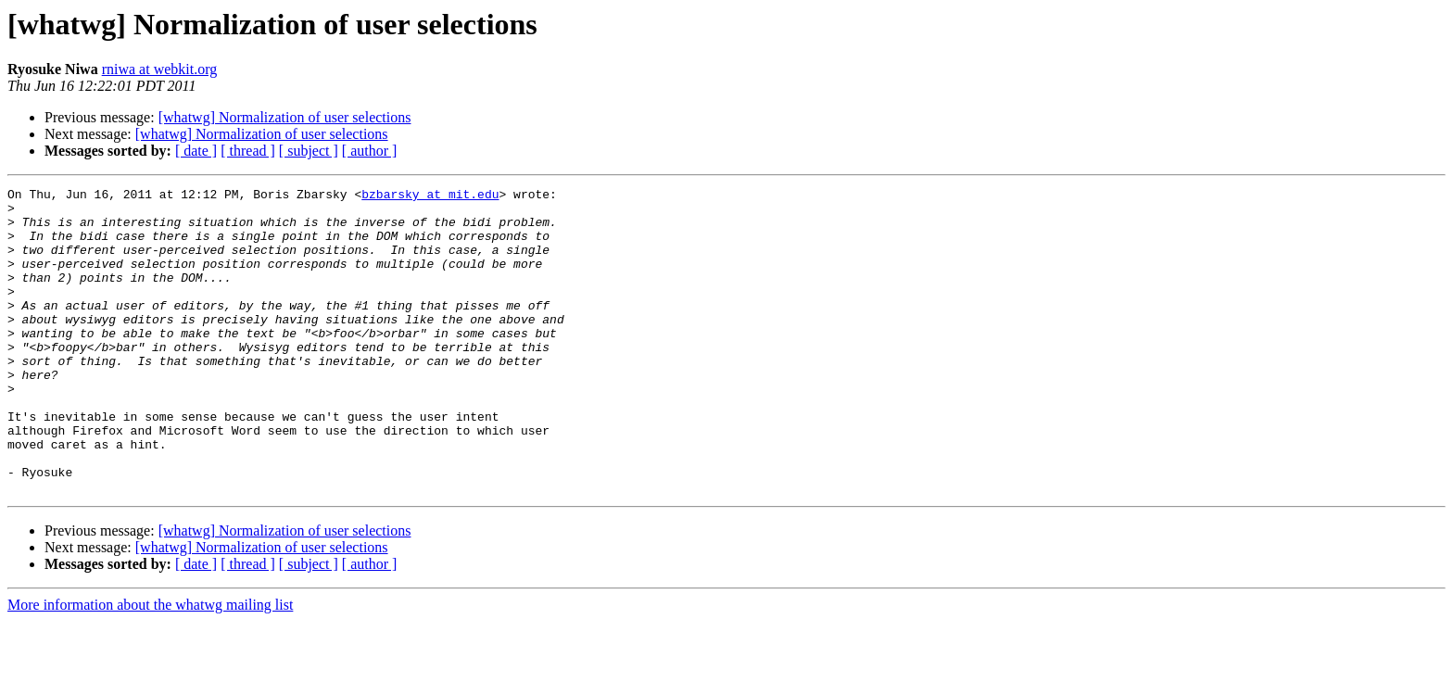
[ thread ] (248, 150)
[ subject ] (308, 150)
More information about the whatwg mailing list (150, 666)
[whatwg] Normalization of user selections (284, 117)
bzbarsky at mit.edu (430, 196)
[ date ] (196, 150)
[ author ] (370, 150)
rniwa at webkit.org (160, 69)
